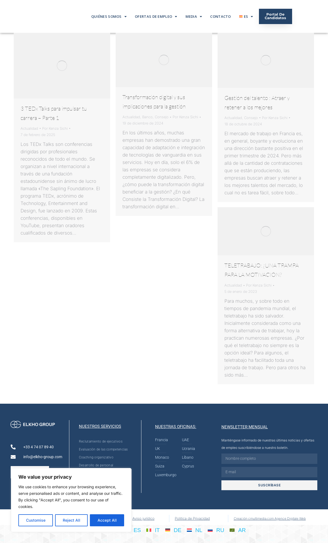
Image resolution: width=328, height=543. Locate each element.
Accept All (107, 520)
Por (55, 128)
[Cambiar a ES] (133, 530)
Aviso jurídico (143, 518)
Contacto (220, 16)
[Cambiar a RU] (216, 530)
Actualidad (29, 128)
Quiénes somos (109, 16)
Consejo (162, 117)
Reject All (71, 520)
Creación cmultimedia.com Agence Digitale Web (270, 518)
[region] (71, 500)
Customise (35, 520)
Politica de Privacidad (192, 518)
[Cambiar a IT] (153, 530)
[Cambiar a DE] (173, 530)
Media (194, 16)
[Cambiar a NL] (194, 530)
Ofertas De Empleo (156, 16)
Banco (147, 117)
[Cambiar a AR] (238, 530)
